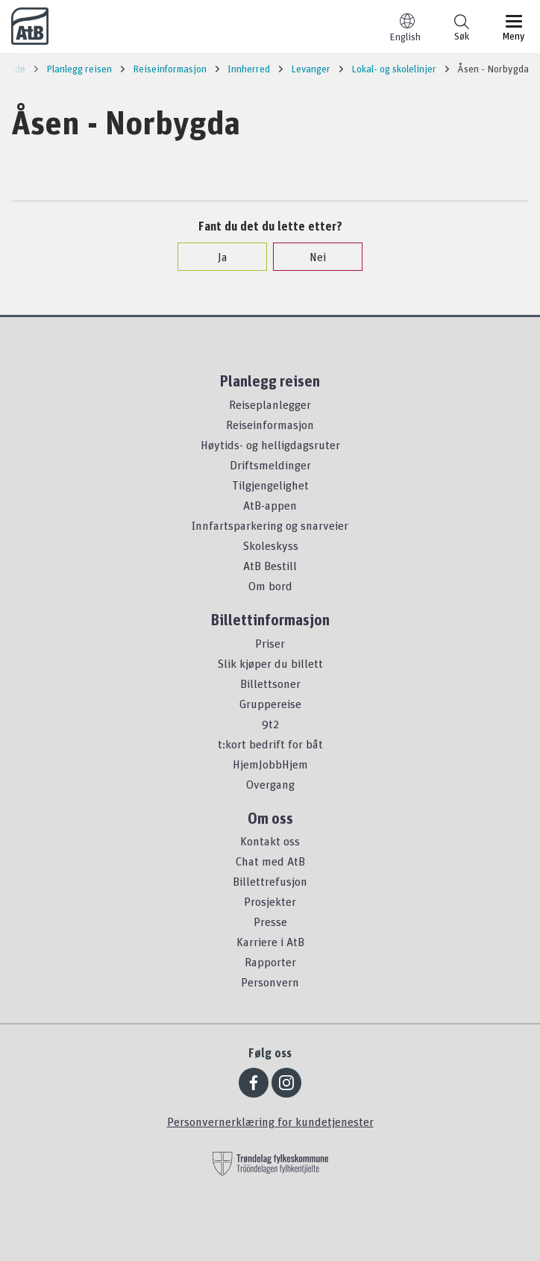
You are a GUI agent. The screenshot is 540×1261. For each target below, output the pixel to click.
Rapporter (270, 961)
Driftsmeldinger (270, 464)
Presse (270, 921)
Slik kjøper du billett (270, 663)
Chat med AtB (270, 861)
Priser (270, 643)
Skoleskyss (270, 545)
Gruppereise (270, 703)
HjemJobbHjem (270, 764)
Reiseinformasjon (270, 424)
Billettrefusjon (270, 881)
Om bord (270, 585)
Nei (310, 256)
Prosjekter (270, 901)
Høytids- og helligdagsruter (270, 444)
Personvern (270, 981)
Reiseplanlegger (270, 404)
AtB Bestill (270, 565)
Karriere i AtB (270, 941)
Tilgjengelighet (270, 485)
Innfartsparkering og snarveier (270, 525)
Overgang (270, 784)
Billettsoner (270, 683)
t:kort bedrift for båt (270, 743)
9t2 (270, 723)
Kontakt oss (270, 840)
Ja (215, 256)
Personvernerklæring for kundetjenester (270, 1121)
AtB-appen (270, 505)
